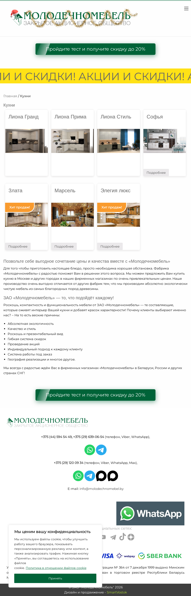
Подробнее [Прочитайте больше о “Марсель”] (64, 246)
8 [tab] (29, 149)
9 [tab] (118, 149)
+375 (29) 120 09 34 (68, 463)
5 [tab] (36, 143)
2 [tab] (17, 143)
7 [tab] (23, 149)
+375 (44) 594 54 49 (56, 437)
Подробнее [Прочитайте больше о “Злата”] (17, 246)
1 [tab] (10, 143)
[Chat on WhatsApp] (150, 513)
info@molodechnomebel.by (102, 489)
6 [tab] (42, 143)
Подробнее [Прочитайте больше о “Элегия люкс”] (110, 246)
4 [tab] (122, 143)
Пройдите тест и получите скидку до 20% (95, 49)
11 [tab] (131, 149)
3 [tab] (115, 143)
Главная (10, 96)
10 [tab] (125, 149)
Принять (55, 578)
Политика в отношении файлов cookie (56, 568)
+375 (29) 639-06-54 (88, 437)
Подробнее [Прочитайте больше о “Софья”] (156, 173)
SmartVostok (117, 592)
